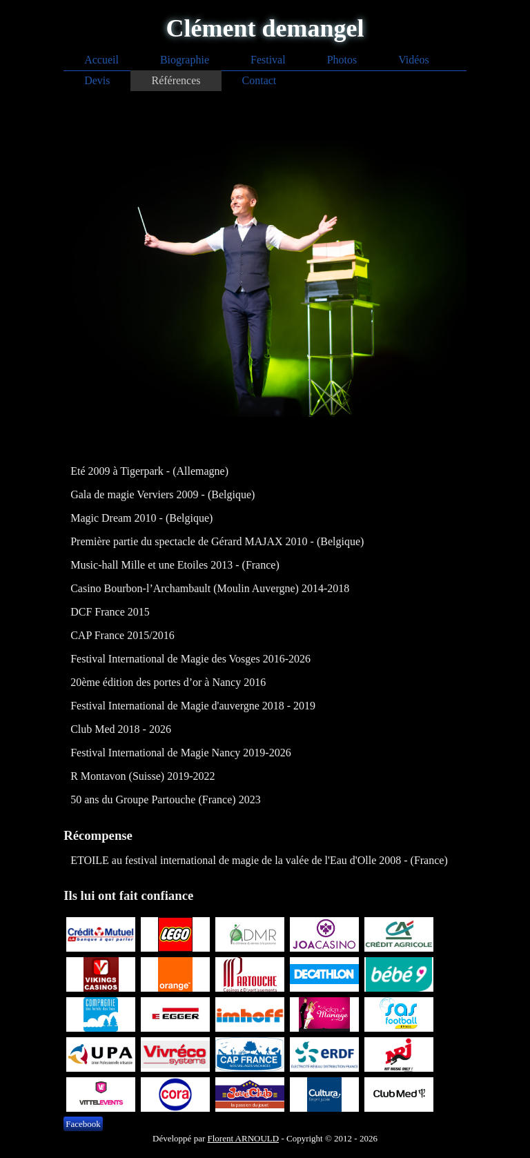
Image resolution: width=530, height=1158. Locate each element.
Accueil (101, 60)
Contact (259, 80)
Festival (268, 60)
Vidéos (413, 60)
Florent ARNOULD (243, 1138)
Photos (342, 60)
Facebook (83, 1124)
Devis (97, 80)
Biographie (184, 60)
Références (175, 80)
